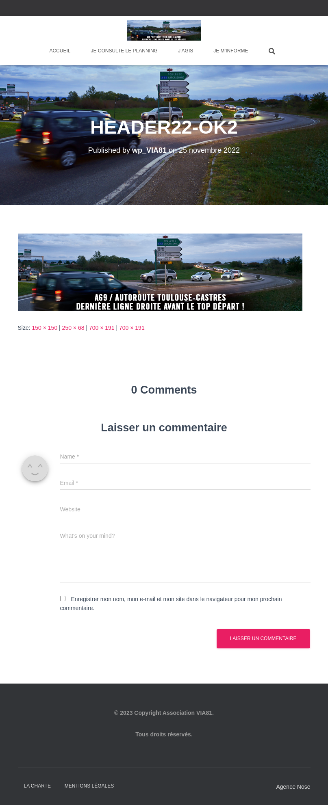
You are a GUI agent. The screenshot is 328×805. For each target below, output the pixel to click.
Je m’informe (230, 51)
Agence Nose (293, 786)
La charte (37, 786)
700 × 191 (102, 328)
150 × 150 (45, 328)
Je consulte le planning (124, 51)
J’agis (185, 51)
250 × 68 (73, 328)
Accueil (59, 51)
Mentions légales (89, 786)
